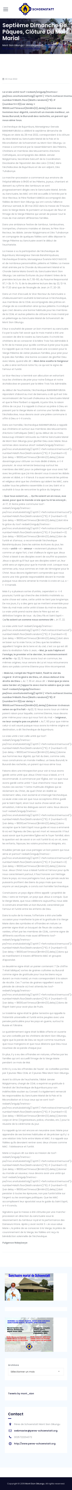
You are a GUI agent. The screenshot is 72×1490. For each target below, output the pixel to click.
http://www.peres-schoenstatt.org (34, 1443)
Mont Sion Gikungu (34, 1483)
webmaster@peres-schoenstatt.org (35, 1430)
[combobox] (36, 1371)
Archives (13, 1365)
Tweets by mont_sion (21, 1393)
